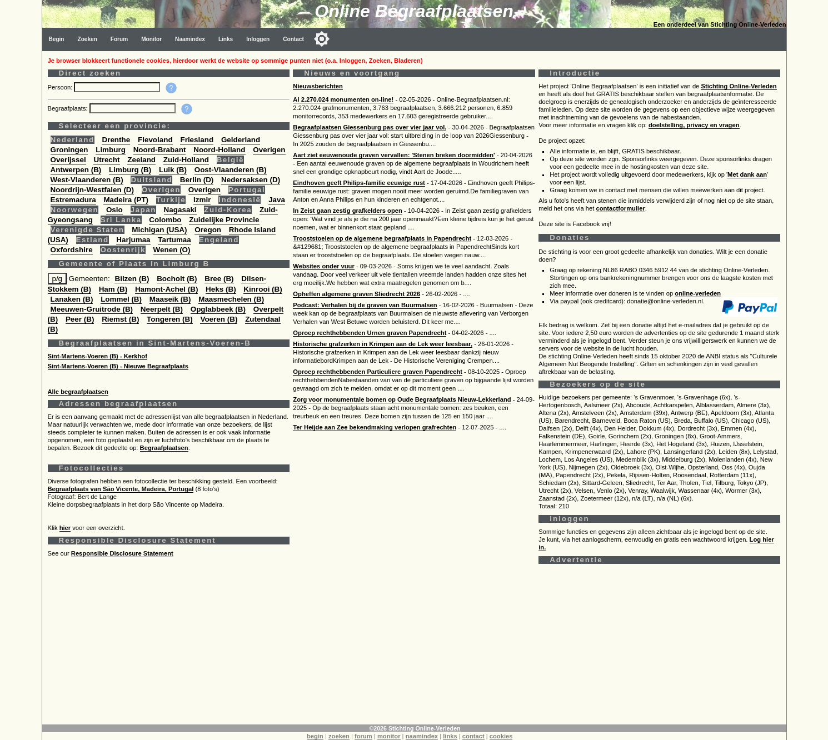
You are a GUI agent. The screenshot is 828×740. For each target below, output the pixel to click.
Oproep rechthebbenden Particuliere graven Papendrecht (377, 371)
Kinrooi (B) (262, 289)
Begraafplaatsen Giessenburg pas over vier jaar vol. (369, 127)
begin (315, 736)
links (450, 736)
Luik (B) (173, 170)
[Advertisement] (381, 646)
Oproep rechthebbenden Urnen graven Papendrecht (369, 332)
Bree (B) (218, 278)
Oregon (207, 230)
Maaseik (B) (170, 299)
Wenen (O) (172, 250)
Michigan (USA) (159, 230)
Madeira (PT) (125, 200)
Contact (293, 39)
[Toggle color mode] (322, 39)
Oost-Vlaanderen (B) (230, 170)
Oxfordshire (72, 250)
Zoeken (87, 39)
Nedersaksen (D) (250, 180)
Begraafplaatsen (164, 447)
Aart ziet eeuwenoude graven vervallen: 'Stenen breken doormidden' (394, 155)
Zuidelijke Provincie (224, 220)
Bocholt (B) (177, 278)
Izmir (202, 200)
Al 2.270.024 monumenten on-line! (343, 99)
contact (473, 736)
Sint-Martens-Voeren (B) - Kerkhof (97, 356)
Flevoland (155, 140)
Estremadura (73, 200)
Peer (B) (80, 319)
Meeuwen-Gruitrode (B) (92, 309)
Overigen (269, 150)
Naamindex (190, 39)
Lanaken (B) (72, 299)
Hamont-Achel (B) (166, 289)
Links (225, 39)
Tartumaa (174, 240)
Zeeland (141, 160)
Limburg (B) (130, 170)
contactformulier (620, 208)
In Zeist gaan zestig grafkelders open (347, 210)
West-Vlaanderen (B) (87, 180)
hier (65, 527)
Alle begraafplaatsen (78, 391)
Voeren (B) (218, 319)
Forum (119, 39)
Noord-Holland (219, 150)
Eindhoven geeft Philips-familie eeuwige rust (359, 182)
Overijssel (68, 160)
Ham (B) (113, 289)
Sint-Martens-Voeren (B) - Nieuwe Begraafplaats (118, 366)
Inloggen (258, 39)
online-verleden (698, 293)
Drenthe (116, 140)
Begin (56, 39)
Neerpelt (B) (162, 309)
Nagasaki (180, 210)
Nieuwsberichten (318, 86)
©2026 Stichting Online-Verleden (414, 728)
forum (363, 736)
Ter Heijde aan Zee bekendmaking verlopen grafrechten (374, 427)
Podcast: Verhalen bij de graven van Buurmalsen (365, 305)
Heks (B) (221, 289)
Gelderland (240, 140)
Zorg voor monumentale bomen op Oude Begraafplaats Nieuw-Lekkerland (402, 399)
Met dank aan (747, 174)
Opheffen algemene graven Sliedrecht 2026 (356, 294)
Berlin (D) (196, 180)
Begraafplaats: (68, 108)
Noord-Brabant (159, 150)
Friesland (196, 140)
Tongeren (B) (170, 319)
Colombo (165, 220)
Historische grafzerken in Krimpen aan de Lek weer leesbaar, (382, 344)
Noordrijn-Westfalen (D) (92, 190)
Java (276, 200)
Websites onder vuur (323, 266)
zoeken (339, 736)
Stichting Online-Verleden (738, 86)
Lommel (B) (121, 299)
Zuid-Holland (186, 160)
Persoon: (61, 87)
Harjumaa (133, 240)
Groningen (69, 150)
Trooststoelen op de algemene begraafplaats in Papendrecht (382, 238)
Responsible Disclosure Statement (122, 553)
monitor (389, 736)
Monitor (151, 39)
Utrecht (106, 160)
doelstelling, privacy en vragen (694, 125)
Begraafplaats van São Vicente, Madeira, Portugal (121, 489)
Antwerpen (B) (76, 170)
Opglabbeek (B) (218, 309)
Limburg (111, 150)
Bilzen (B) (131, 278)
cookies (501, 736)
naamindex (422, 736)
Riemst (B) (120, 319)
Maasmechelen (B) (231, 299)
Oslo (114, 210)
